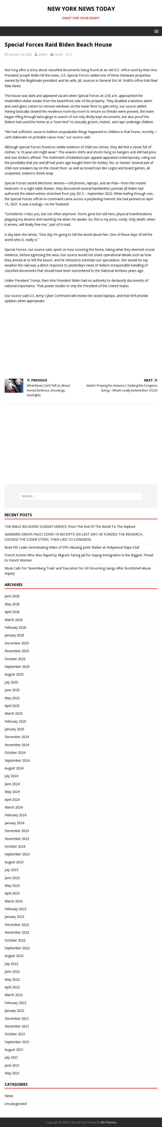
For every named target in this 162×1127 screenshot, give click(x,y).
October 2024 (15, 752)
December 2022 (17, 924)
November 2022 (17, 932)
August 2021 (14, 1049)
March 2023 (14, 901)
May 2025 (12, 698)
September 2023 (17, 854)
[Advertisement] (81, 341)
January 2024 (14, 823)
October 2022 (15, 940)
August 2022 (14, 955)
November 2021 (17, 1026)
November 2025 (17, 651)
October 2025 (15, 659)
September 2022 (17, 948)
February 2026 (15, 627)
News (59, 54)
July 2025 (11, 682)
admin (42, 54)
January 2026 (14, 635)
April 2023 (12, 893)
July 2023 (11, 870)
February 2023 (15, 909)
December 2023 (17, 830)
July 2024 (11, 776)
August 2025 (14, 674)
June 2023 (12, 878)
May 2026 (12, 604)
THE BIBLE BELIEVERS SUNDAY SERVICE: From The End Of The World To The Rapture (70, 526)
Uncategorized (16, 1103)
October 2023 (15, 846)
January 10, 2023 (20, 54)
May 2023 (12, 885)
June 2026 (12, 596)
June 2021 (12, 1065)
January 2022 (14, 1010)
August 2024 (14, 768)
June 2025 (12, 690)
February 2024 (15, 815)
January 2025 (14, 729)
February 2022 (15, 1003)
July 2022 (11, 963)
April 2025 (12, 705)
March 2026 (14, 619)
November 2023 (17, 838)
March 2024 (14, 807)
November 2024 (17, 745)
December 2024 (17, 737)
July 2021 (11, 1057)
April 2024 (12, 799)
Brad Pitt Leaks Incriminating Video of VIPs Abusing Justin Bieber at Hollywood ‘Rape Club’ (72, 547)
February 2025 (15, 721)
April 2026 (12, 612)
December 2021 (17, 1018)
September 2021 (17, 1042)
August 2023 (14, 862)
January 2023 (14, 916)
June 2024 (12, 784)
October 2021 (15, 1034)
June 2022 (12, 971)
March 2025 (14, 713)
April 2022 (12, 987)
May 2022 (12, 979)
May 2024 (12, 791)
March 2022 (14, 995)
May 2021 (12, 1073)
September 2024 (17, 760)
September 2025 (17, 666)
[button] (155, 31)
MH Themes (109, 1122)
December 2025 (17, 643)
